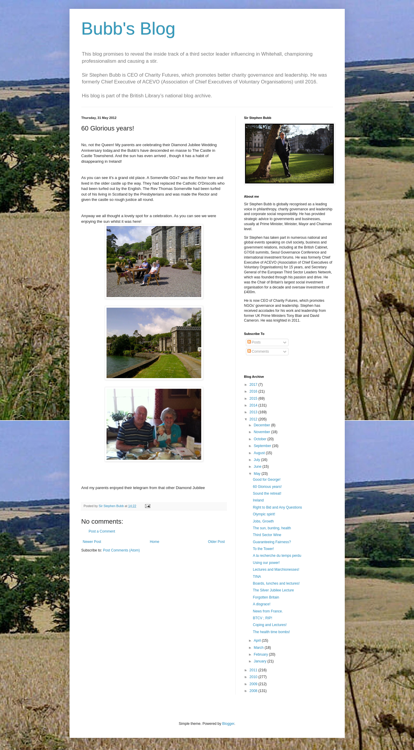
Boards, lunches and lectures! (276, 583)
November (262, 432)
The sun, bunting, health (272, 528)
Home (154, 542)
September (263, 446)
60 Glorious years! (267, 487)
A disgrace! (261, 604)
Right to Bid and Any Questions (277, 507)
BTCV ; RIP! (262, 618)
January (260, 661)
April (258, 640)
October (260, 439)
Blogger (228, 724)
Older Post (216, 542)
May (257, 474)
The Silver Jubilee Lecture (273, 590)
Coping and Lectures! (269, 625)
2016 (253, 391)
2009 (253, 684)
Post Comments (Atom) (121, 550)
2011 (253, 670)
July (257, 460)
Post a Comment (102, 531)
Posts (254, 342)
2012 (253, 419)
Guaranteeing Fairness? (272, 542)
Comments (258, 351)
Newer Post (92, 542)
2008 (253, 691)
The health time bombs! (271, 632)
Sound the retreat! (267, 493)
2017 (253, 385)
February (261, 654)
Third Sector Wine (267, 535)
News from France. (268, 611)
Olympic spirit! (264, 514)
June (258, 466)
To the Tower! (263, 549)
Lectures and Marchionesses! (276, 569)
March (259, 648)
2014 (253, 405)
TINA (257, 577)
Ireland (258, 500)
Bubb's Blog (128, 28)
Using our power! (266, 563)
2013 (253, 412)
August (260, 453)
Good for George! (266, 480)
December (262, 425)
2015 (253, 398)
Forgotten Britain (266, 597)
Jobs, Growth (263, 521)
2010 (253, 677)
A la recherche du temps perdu (277, 556)
